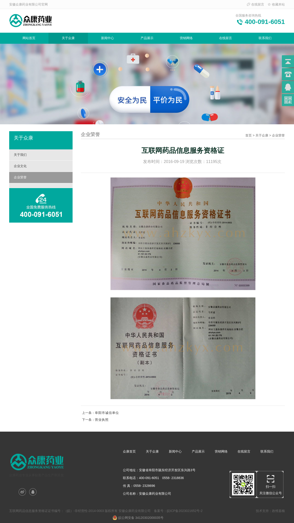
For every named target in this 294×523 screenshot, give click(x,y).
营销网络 (186, 38)
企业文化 (20, 166)
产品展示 (147, 38)
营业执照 (102, 419)
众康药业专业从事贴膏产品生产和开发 (37, 463)
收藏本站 (276, 4)
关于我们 (20, 155)
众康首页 (129, 451)
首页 (248, 135)
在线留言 (255, 4)
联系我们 (265, 38)
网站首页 (29, 38)
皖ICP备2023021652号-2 (185, 511)
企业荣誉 (20, 177)
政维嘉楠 (278, 511)
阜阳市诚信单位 (107, 413)
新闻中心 (107, 38)
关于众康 (68, 38)
